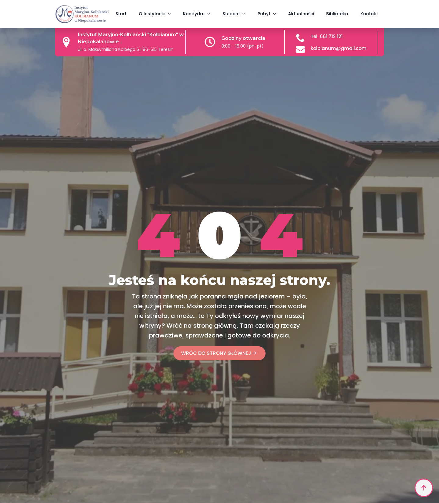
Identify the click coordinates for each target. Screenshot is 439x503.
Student (231, 14)
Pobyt (264, 14)
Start (121, 14)
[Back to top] (424, 488)
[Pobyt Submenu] (276, 13)
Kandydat (194, 14)
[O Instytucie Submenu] (171, 13)
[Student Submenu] (246, 13)
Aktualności (301, 14)
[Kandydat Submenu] (210, 13)
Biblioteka (337, 14)
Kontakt (369, 14)
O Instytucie (152, 14)
